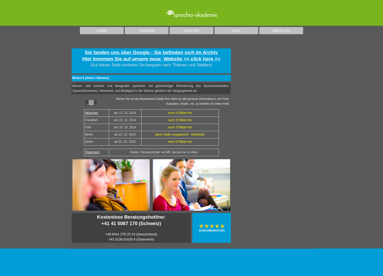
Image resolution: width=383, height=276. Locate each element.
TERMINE (146, 31)
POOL (236, 31)
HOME (102, 31)
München (91, 113)
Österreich (92, 152)
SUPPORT (191, 31)
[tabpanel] (151, 61)
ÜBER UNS (281, 31)
